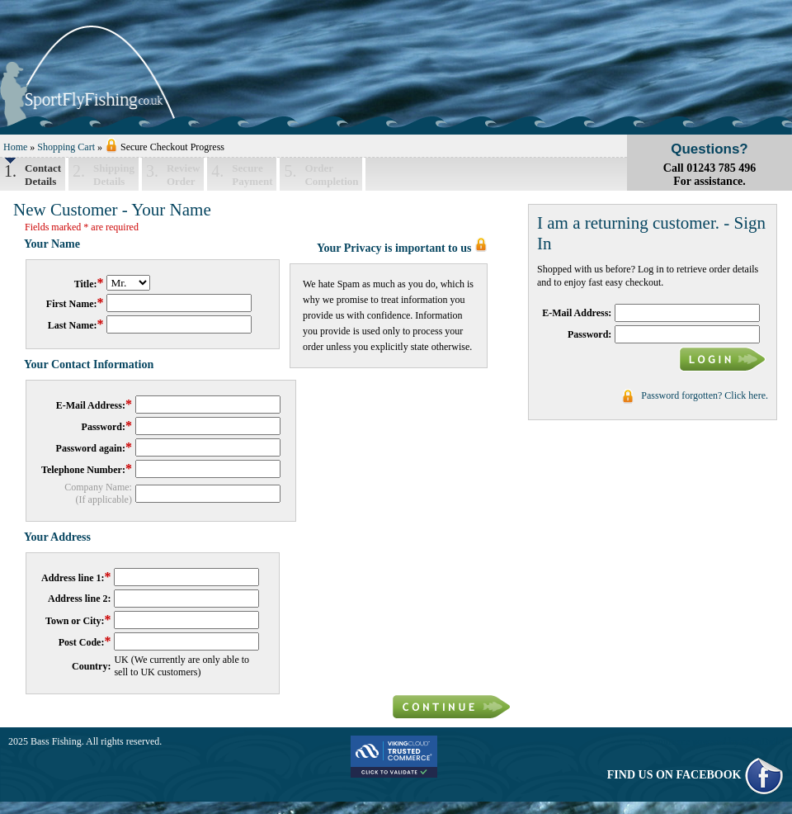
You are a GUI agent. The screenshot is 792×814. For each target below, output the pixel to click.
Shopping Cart (66, 147)
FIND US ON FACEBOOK (695, 775)
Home (15, 147)
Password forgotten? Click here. (704, 395)
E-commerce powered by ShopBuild (711, 741)
